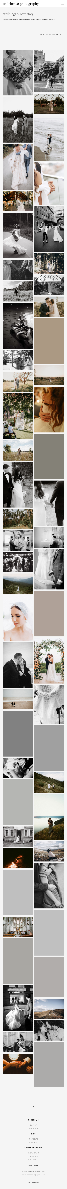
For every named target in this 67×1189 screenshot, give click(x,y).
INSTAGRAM (33, 1153)
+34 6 (33, 1171)
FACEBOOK (34, 1156)
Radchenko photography (21, 3)
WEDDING (33, 1128)
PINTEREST (33, 1159)
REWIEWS (33, 1139)
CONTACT (33, 1142)
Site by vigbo (33, 1182)
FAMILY (33, 1125)
